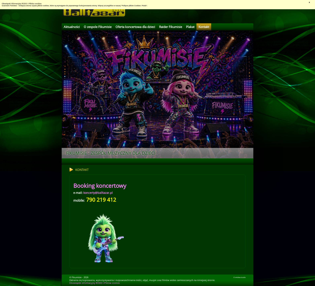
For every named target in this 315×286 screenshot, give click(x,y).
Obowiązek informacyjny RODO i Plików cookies (94, 283)
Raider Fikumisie (170, 27)
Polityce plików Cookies (131, 6)
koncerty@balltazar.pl (98, 193)
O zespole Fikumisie (97, 27)
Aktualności (72, 27)
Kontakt (203, 27)
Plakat (190, 27)
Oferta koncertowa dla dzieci (135, 27)
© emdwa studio (239, 277)
